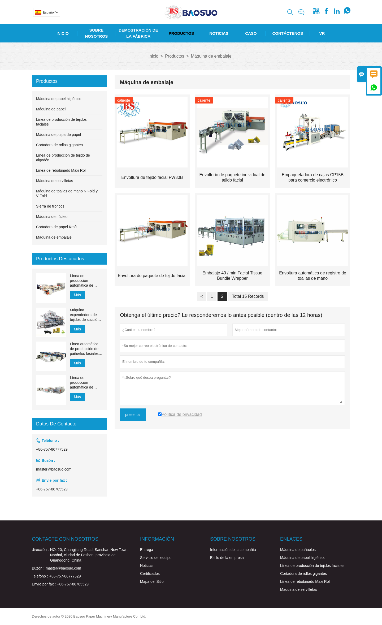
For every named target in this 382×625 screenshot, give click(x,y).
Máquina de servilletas (54, 181)
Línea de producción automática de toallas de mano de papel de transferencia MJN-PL (85, 281)
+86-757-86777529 (52, 449)
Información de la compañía (233, 550)
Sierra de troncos (50, 206)
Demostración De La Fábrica (138, 33)
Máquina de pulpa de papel (58, 134)
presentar (133, 414)
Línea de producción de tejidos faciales (312, 565)
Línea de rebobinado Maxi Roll (61, 170)
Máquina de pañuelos (298, 550)
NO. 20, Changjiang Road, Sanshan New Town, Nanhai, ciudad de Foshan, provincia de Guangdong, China (89, 555)
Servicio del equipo (155, 557)
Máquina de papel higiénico (58, 99)
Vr (322, 33)
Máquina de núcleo (51, 216)
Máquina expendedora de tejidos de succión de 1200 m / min (84, 315)
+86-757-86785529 (52, 489)
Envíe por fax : (44, 584)
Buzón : (38, 568)
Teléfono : (40, 576)
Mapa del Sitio (152, 581)
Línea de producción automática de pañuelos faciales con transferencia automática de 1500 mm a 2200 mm (84, 383)
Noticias (218, 33)
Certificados (150, 573)
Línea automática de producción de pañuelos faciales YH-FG (84, 349)
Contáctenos (287, 33)
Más (77, 295)
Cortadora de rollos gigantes (59, 145)
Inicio (63, 33)
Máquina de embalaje (54, 237)
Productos (181, 33)
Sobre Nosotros (96, 33)
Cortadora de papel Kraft (56, 227)
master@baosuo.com (53, 469)
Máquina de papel (51, 109)
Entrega (146, 550)
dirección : (40, 550)
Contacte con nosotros (65, 539)
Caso (251, 33)
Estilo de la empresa (227, 557)
